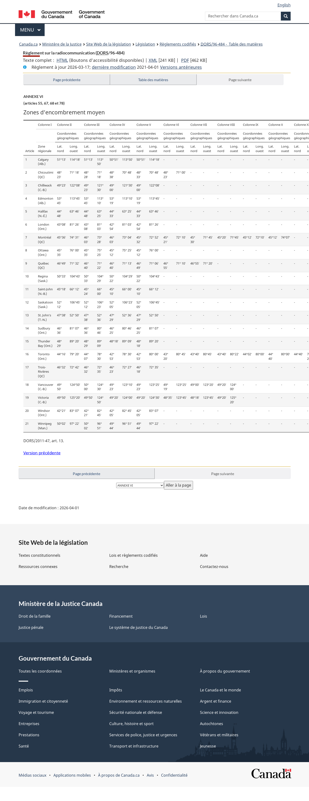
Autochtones (211, 723)
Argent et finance (215, 701)
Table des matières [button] (153, 79)
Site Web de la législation (108, 44)
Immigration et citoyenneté (43, 701)
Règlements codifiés (178, 44)
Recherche (118, 566)
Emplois (26, 690)
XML (153, 60)
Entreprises (29, 723)
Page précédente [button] (66, 79)
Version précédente (42, 453)
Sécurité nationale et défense (135, 712)
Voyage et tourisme (36, 712)
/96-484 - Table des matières (232, 44)
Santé (24, 746)
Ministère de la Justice (62, 44)
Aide (204, 555)
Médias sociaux (32, 775)
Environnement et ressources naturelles (145, 701)
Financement (121, 616)
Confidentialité (174, 775)
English (284, 5)
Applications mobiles (72, 775)
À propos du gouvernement (225, 671)
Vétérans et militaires (219, 734)
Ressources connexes (38, 566)
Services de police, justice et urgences (143, 734)
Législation (145, 44)
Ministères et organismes (132, 671)
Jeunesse (208, 746)
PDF (185, 60)
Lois (203, 616)
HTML (62, 60)
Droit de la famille (35, 616)
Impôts (115, 690)
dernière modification (114, 67)
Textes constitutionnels (39, 555)
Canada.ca (28, 44)
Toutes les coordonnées (40, 671)
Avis (150, 775)
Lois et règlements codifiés (133, 555)
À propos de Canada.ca (119, 775)
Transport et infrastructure (133, 746)
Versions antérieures (181, 67)
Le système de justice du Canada (138, 627)
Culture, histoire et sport (131, 723)
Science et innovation (219, 712)
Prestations (29, 734)
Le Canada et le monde (220, 690)
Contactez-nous (214, 566)
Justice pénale (31, 627)
